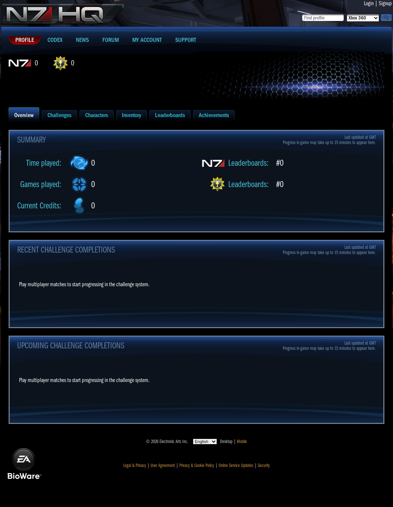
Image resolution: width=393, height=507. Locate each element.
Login (369, 3)
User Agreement (163, 465)
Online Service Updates (236, 465)
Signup (385, 3)
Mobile (242, 441)
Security (264, 465)
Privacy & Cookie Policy (196, 465)
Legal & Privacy (134, 465)
